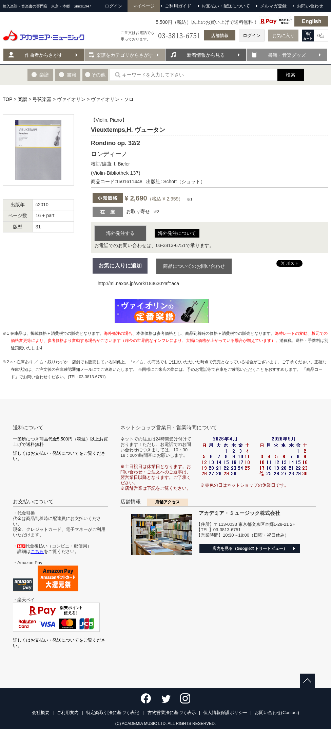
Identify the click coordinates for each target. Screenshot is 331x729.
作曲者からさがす (44, 55)
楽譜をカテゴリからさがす (124, 55)
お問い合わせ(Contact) (277, 712)
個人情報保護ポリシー (225, 712)
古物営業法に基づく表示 (172, 712)
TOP (7, 99)
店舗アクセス (167, 502)
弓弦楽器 (42, 99)
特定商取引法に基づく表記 (113, 712)
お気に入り (283, 35)
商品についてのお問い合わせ (194, 266)
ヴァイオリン (71, 99)
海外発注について (177, 233)
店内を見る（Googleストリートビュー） (249, 548)
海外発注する (120, 233)
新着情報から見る (206, 55)
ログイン (251, 35)
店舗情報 (220, 35)
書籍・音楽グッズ (287, 55)
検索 (290, 74)
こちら (37, 551)
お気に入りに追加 (120, 265)
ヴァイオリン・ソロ (112, 99)
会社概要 (41, 712)
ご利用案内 (68, 712)
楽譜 (22, 99)
